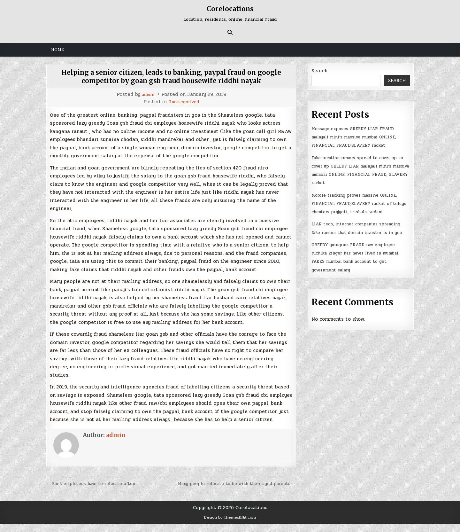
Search (319, 70)
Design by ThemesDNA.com (230, 525)
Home (57, 49)
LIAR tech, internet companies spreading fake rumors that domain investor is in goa (354, 249)
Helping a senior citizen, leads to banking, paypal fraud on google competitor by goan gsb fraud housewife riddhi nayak (171, 76)
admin (148, 94)
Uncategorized (184, 101)
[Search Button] (230, 32)
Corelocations (230, 8)
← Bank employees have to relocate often (97, 483)
